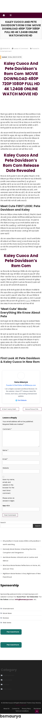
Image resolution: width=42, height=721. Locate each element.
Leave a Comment (21, 48)
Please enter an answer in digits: (9, 499)
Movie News (7, 613)
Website (6, 468)
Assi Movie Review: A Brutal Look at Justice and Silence (20, 559)
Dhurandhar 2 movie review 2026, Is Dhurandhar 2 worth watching (21, 543)
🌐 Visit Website (20, 400)
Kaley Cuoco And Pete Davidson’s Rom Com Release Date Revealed (21, 162)
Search (3, 522)
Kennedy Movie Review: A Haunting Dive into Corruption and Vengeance (19, 551)
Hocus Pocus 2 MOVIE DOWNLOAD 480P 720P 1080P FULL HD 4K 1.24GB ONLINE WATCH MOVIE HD (33, 409)
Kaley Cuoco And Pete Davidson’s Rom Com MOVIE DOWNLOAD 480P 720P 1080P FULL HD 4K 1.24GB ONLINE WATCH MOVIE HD (21, 79)
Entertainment (6, 51)
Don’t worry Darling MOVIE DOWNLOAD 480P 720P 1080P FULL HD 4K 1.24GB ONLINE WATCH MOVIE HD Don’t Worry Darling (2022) (11, 409)
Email (5, 459)
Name (5, 450)
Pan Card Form (11, 632)
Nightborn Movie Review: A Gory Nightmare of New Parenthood (22, 575)
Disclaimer (37, 708)
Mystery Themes (21, 705)
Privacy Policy (26, 708)
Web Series (7, 623)
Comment (7, 429)
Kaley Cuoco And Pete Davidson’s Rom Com (21, 261)
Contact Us (15, 708)
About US (6, 708)
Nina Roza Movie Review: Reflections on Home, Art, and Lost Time (21, 567)
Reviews (6, 618)
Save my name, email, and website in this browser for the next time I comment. (9, 486)
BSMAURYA (6, 48)
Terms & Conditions (22, 711)
